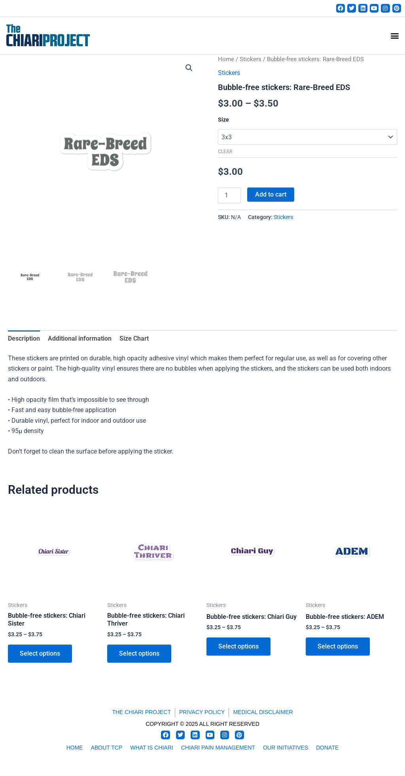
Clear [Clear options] (225, 151)
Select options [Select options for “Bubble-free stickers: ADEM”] (338, 646)
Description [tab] (24, 338)
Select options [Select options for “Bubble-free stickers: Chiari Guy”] (238, 646)
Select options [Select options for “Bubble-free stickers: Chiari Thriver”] (139, 653)
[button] (394, 35)
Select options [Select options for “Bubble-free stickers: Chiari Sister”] (40, 653)
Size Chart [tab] (134, 338)
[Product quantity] (229, 195)
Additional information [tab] (80, 338)
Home (226, 59)
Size (223, 119)
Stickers (250, 59)
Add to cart (270, 194)
